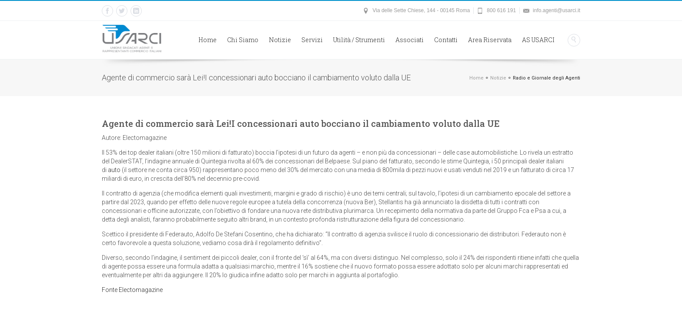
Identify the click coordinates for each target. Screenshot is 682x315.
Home (207, 40)
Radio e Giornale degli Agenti (546, 78)
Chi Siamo (242, 40)
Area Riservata (490, 40)
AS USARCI (538, 40)
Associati (409, 40)
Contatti (446, 40)
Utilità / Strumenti (359, 40)
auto (114, 169)
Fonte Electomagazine (132, 289)
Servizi (312, 40)
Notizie (280, 40)
